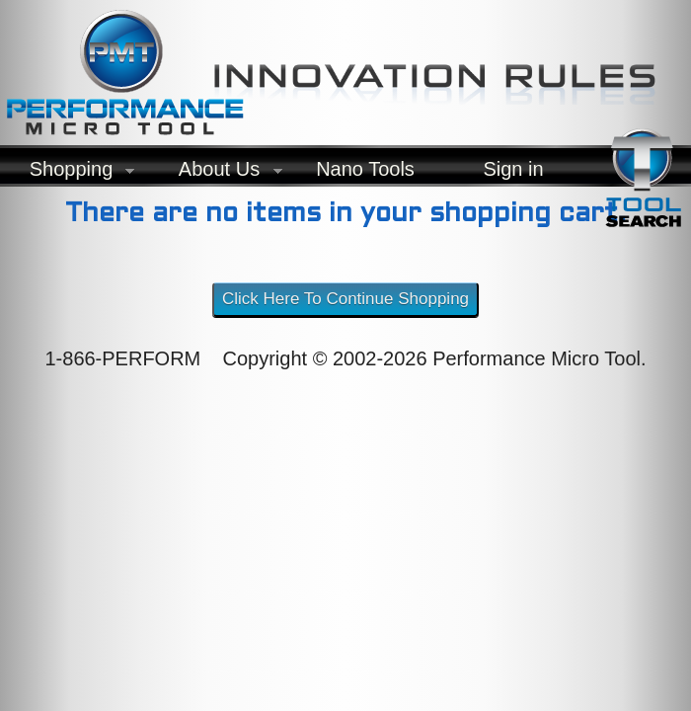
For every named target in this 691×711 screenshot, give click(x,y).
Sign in (513, 169)
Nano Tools (365, 169)
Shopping (67, 174)
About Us (215, 174)
